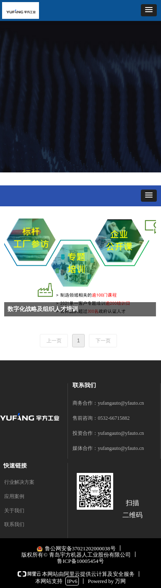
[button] (149, 10)
